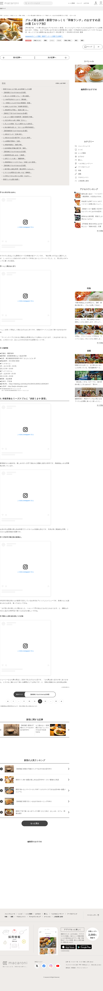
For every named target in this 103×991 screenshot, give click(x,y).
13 (45, 701)
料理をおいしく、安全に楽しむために (91, 964)
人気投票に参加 (58, 916)
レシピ (20, 914)
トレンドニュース (10, 914)
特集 (6, 916)
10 (29, 701)
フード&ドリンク (72, 914)
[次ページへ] (61, 701)
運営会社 (68, 967)
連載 (12, 916)
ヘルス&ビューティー (57, 914)
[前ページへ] (8, 701)
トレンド (79, 3)
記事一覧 (68, 961)
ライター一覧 (74, 961)
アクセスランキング (35, 916)
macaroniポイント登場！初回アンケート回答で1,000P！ (44, 36)
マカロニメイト (21, 916)
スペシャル (47, 916)
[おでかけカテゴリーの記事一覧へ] (28, 40)
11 (34, 701)
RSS (80, 964)
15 (56, 701)
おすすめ (86, 3)
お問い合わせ (90, 961)
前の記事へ (17, 57)
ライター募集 (82, 961)
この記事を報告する (65, 687)
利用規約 (73, 967)
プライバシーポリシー (82, 967)
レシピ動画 (71, 3)
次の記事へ (52, 57)
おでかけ (38, 914)
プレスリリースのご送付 (72, 964)
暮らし (46, 914)
